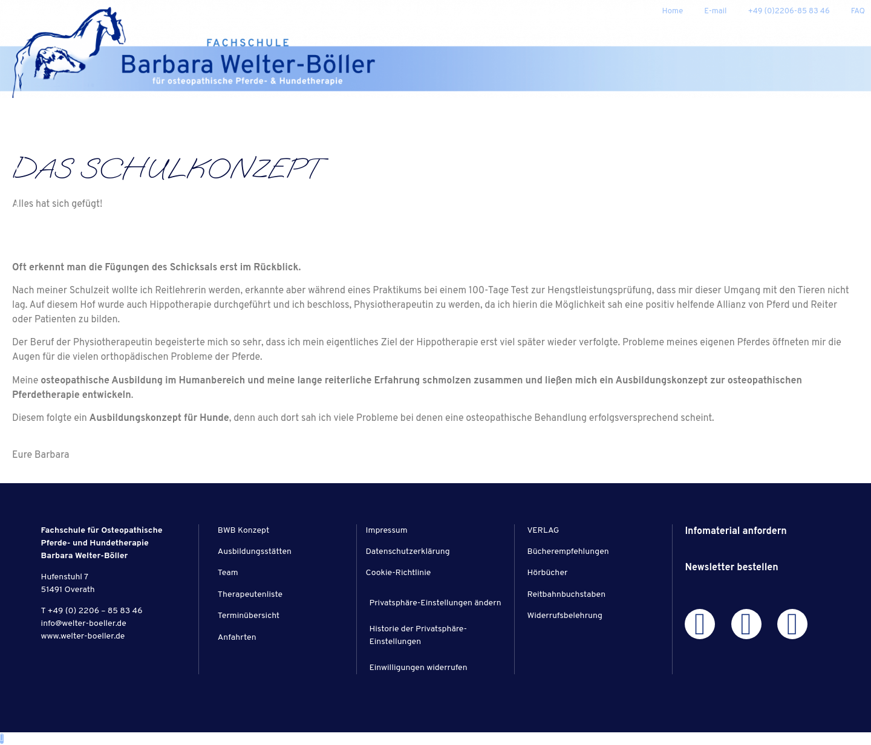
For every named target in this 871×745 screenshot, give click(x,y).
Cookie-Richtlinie (398, 573)
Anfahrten (237, 638)
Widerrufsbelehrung (564, 616)
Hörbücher (547, 573)
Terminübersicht (248, 616)
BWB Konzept (243, 530)
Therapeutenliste (250, 595)
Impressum (387, 530)
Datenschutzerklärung (408, 552)
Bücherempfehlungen (567, 552)
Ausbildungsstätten (255, 552)
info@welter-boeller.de (83, 624)
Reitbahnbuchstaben (566, 595)
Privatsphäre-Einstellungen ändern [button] (435, 603)
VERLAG (543, 530)
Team (228, 573)
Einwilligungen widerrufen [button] (418, 668)
